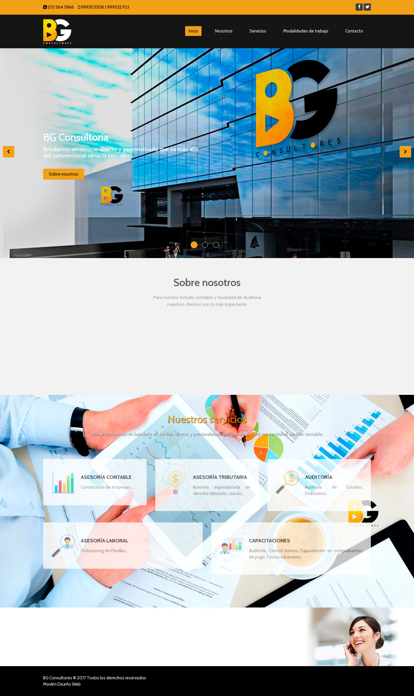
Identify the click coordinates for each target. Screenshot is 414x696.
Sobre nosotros (63, 175)
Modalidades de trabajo (305, 31)
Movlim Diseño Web (62, 684)
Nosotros (224, 31)
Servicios (258, 31)
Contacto (354, 31)
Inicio (193, 31)
